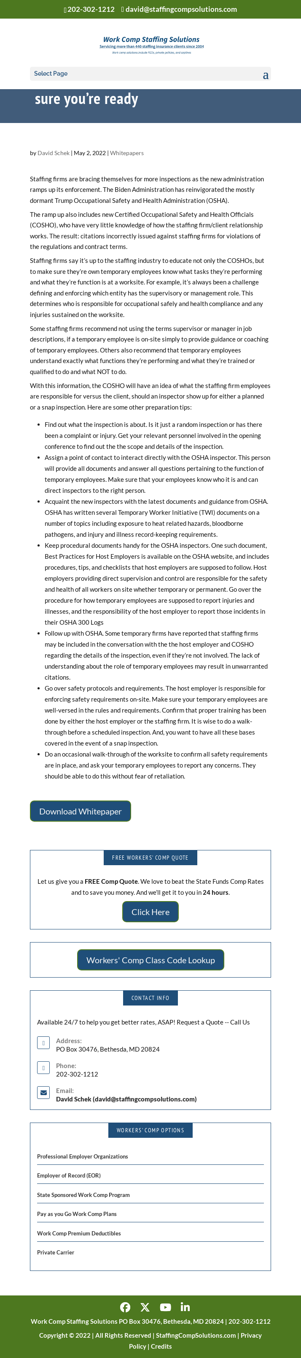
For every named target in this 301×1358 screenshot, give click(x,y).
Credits (161, 1346)
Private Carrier (55, 1252)
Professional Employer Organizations (82, 1156)
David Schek (54, 152)
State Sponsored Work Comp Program (83, 1194)
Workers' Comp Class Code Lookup (150, 960)
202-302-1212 (91, 9)
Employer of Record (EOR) (69, 1175)
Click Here (150, 912)
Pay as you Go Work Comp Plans (77, 1213)
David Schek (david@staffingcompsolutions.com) (126, 1099)
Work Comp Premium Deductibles (79, 1233)
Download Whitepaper (80, 811)
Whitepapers (127, 152)
